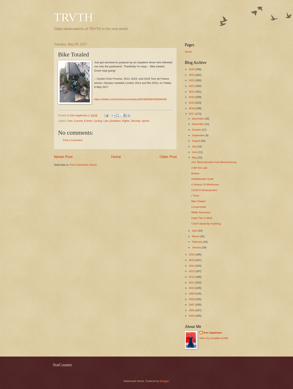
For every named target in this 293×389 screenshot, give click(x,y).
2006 (192, 310)
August (196, 140)
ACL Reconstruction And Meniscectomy (214, 162)
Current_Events (83, 120)
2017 (192, 113)
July (194, 146)
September (198, 135)
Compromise (198, 206)
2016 (192, 254)
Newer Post (63, 157)
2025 (192, 69)
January (197, 247)
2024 (192, 74)
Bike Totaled (198, 201)
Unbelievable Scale (202, 178)
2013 (192, 271)
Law (105, 120)
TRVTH (73, 17)
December (198, 118)
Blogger (164, 381)
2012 (192, 276)
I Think (195, 195)
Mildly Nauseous (200, 212)
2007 (192, 304)
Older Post (168, 157)
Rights (126, 120)
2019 (192, 102)
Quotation (115, 120)
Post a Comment (72, 140)
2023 (192, 80)
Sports (145, 120)
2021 (192, 91)
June (195, 152)
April (195, 230)
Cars (70, 120)
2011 (192, 282)
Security (135, 120)
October (197, 129)
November (198, 124)
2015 (192, 260)
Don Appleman (213, 332)
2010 (192, 287)
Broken (195, 173)
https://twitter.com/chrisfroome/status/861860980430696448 (130, 99)
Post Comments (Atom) (83, 164)
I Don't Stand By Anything (206, 223)
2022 (192, 85)
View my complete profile (213, 338)
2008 (192, 299)
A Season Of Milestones (205, 184)
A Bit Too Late (199, 167)
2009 (192, 293)
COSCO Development (204, 190)
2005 (192, 315)
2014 (192, 265)
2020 (192, 97)
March (196, 236)
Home (116, 157)
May (194, 157)
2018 (192, 108)
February (197, 241)
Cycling (98, 120)
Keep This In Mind (201, 217)
